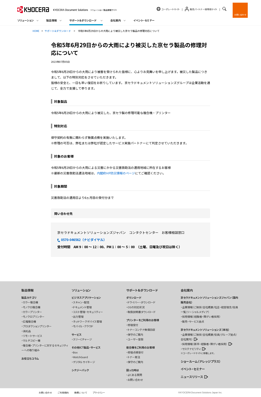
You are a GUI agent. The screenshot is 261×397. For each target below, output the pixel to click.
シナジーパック (80, 370)
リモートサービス (32, 336)
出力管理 (78, 316)
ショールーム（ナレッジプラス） (201, 361)
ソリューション (81, 290)
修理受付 (133, 325)
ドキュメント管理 (82, 307)
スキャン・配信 (81, 302)
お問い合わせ (240, 14)
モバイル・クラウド (83, 326)
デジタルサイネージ (84, 362)
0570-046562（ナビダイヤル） (82, 239)
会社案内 (187, 290)
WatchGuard (80, 357)
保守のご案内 (135, 334)
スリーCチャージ (82, 339)
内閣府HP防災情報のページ (116, 173)
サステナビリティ (191, 349)
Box (75, 352)
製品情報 (27, 290)
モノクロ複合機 (31, 307)
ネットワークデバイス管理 (87, 321)
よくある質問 (135, 375)
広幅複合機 (29, 321)
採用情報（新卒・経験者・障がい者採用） (204, 344)
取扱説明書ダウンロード (142, 312)
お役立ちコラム (30, 358)
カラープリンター (32, 312)
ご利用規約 (63, 392)
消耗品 (27, 331)
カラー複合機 (30, 302)
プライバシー (99, 392)
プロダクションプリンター (37, 326)
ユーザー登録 (135, 339)
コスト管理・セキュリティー (88, 312)
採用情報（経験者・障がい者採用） (201, 316)
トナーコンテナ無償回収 (141, 330)
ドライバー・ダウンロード (141, 302)
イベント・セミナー (144, 20)
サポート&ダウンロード (142, 290)
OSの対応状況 (136, 307)
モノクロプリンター (33, 316)
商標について (80, 392)
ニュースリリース (192, 377)
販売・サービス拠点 (193, 321)
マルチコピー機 (31, 340)
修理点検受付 (136, 352)
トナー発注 (134, 357)
